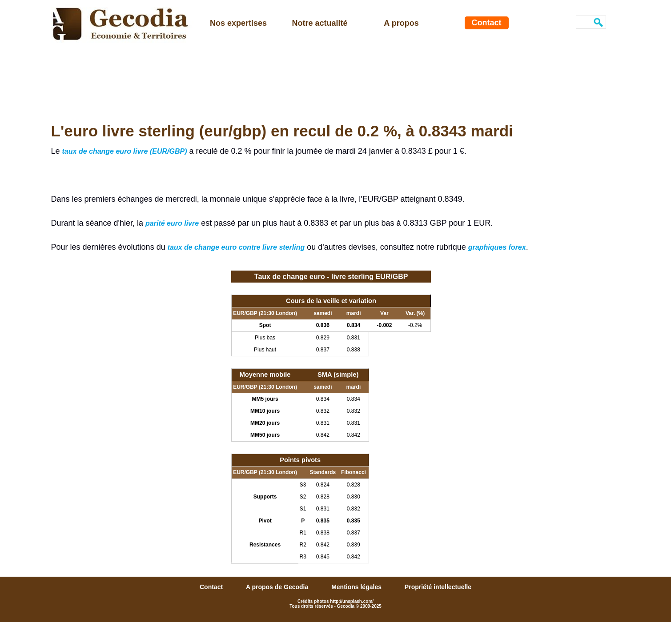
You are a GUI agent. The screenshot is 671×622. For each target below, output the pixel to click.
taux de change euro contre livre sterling (236, 247)
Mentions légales (357, 586)
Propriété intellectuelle (438, 586)
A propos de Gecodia (278, 586)
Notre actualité (319, 23)
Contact (487, 22)
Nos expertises (238, 23)
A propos (401, 23)
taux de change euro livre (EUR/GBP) (124, 151)
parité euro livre (172, 223)
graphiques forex (497, 247)
